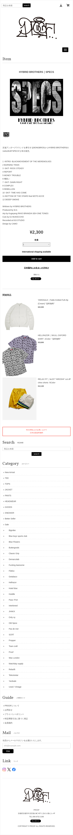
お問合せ (8, 710)
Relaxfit (10, 669)
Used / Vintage (13, 687)
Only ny (10, 617)
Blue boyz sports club (16, 536)
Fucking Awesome (14, 565)
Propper (10, 640)
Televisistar (11, 675)
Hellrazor (11, 582)
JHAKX (10, 611)
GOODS (8, 507)
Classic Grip (12, 553)
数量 (36, 240)
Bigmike (10, 530)
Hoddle (10, 594)
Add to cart (36, 259)
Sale (7, 524)
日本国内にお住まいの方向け (36, 268)
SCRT (9, 635)
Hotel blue (11, 588)
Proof (9, 652)
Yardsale (10, 681)
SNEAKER (9, 513)
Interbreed (11, 606)
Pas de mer (12, 629)
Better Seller (10, 519)
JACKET (8, 490)
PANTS (8, 495)
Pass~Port (11, 600)
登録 (8, 751)
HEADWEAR (10, 501)
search (26, 5)
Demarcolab (12, 559)
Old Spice (11, 623)
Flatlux (9, 571)
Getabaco (11, 577)
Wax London (12, 658)
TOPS (7, 484)
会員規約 (8, 723)
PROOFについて (12, 706)
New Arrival (10, 472)
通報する (36, 274)
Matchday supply (14, 664)
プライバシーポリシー (14, 714)
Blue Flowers (12, 542)
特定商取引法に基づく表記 (16, 719)
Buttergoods (12, 548)
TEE (7, 478)
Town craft (11, 646)
